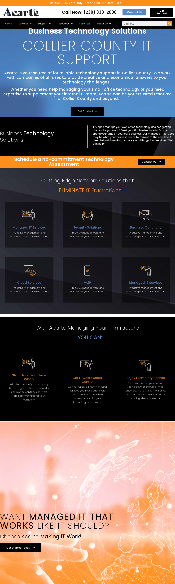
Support (44, 23)
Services (24, 23)
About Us (104, 23)
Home (8, 23)
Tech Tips (84, 23)
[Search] (169, 23)
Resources (65, 23)
